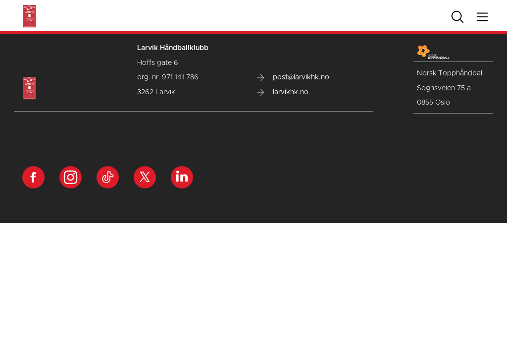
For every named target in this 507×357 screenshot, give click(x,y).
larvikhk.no (282, 92)
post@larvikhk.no (293, 77)
